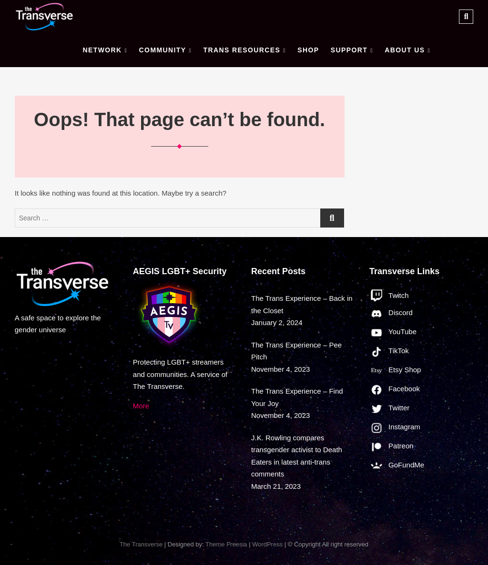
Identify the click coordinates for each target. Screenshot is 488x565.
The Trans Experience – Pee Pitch (296, 351)
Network (102, 50)
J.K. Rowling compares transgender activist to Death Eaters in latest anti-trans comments (296, 456)
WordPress (267, 544)
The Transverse (141, 544)
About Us (405, 50)
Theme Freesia (226, 544)
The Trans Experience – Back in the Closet (302, 304)
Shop (308, 50)
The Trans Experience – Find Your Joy (297, 397)
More (141, 406)
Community (162, 50)
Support (349, 50)
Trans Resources (241, 50)
